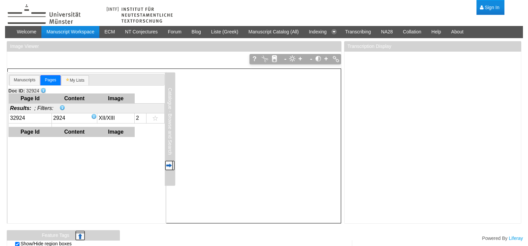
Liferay (516, 238)
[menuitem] (489, 7)
